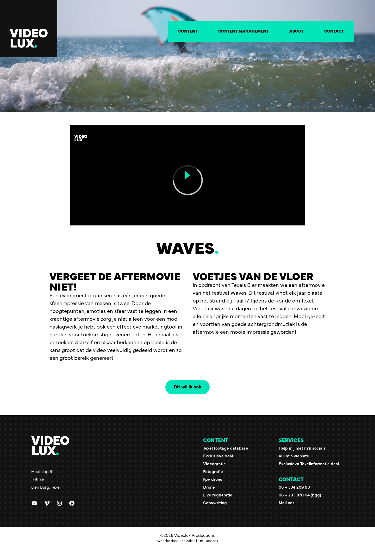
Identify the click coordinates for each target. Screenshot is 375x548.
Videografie (214, 463)
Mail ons (287, 502)
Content (187, 31)
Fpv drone (212, 479)
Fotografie (213, 471)
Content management (243, 31)
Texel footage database (225, 448)
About (296, 31)
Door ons (211, 540)
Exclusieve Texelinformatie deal (309, 463)
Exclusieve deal (218, 455)
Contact (334, 31)
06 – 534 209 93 (294, 487)
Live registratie (217, 494)
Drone (209, 487)
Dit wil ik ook (187, 386)
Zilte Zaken (187, 540)
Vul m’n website (294, 455)
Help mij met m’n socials (302, 448)
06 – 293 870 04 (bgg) (300, 494)
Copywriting (215, 502)
